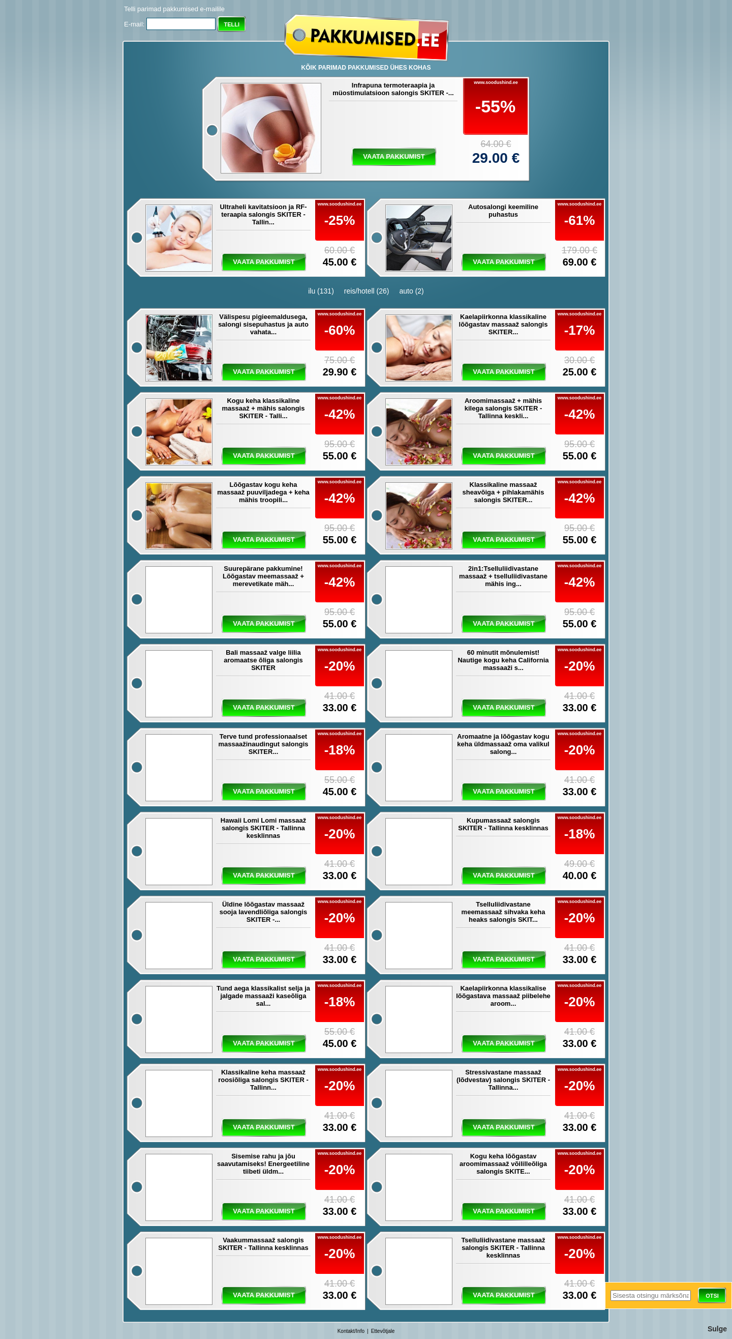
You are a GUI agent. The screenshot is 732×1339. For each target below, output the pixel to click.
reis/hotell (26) (366, 291)
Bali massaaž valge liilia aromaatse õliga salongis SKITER (263, 660)
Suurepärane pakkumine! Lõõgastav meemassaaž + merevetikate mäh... (263, 576)
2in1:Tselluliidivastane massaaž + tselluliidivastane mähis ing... (503, 576)
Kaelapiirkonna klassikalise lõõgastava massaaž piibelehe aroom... (503, 995)
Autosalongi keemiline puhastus (503, 210)
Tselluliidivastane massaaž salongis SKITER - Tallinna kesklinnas (503, 1247)
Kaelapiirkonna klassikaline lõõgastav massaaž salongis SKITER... (503, 324)
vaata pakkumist (393, 156)
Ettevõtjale (383, 1331)
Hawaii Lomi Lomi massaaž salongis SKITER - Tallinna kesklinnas (263, 828)
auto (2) (412, 291)
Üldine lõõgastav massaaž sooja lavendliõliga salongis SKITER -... (264, 911)
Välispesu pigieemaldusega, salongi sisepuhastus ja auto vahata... (263, 324)
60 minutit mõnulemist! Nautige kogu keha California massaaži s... (503, 660)
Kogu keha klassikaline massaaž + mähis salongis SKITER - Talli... (263, 408)
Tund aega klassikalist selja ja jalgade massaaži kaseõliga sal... (263, 995)
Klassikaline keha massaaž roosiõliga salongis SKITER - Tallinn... (263, 1079)
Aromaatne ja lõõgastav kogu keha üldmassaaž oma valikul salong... (503, 744)
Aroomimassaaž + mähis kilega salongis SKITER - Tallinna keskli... (503, 408)
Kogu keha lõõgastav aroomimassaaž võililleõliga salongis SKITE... (503, 1163)
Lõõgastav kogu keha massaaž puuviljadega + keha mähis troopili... (263, 492)
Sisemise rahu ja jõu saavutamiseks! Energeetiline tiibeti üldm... (263, 1163)
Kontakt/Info (351, 1331)
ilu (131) (321, 291)
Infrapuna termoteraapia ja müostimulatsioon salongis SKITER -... (392, 89)
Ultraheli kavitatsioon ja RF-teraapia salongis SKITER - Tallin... (263, 214)
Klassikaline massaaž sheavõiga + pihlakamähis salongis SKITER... (503, 492)
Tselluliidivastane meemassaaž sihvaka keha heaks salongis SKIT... (503, 911)
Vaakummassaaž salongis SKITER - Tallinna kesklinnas (263, 1243)
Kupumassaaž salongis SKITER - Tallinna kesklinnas (503, 824)
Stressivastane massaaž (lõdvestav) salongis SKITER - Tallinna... (503, 1079)
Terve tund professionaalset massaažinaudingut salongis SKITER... (264, 744)
